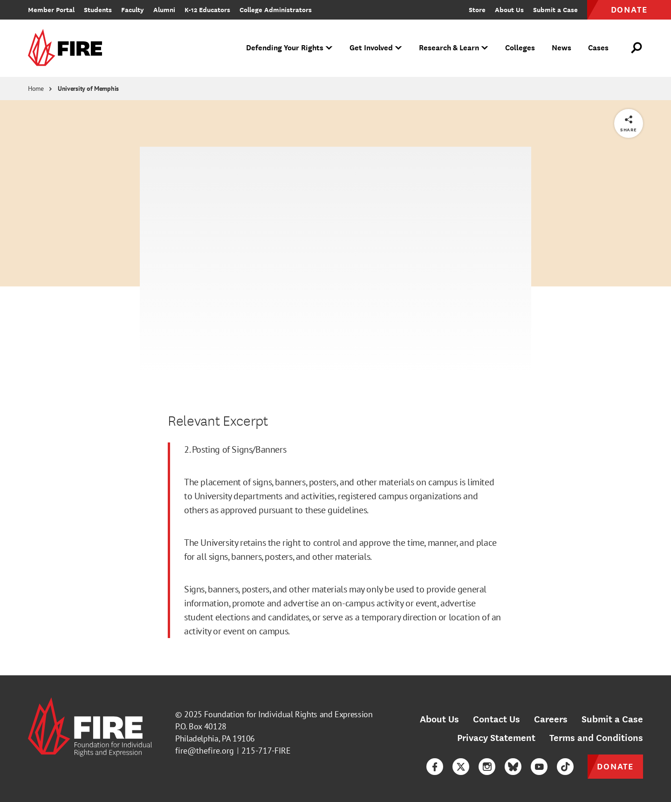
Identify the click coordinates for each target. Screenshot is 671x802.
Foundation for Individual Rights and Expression (288, 714)
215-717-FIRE (266, 750)
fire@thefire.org (204, 750)
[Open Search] (637, 48)
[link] (68, 48)
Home (36, 88)
